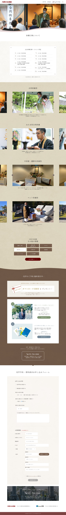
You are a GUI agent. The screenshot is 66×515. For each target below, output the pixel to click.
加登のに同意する (34, 476)
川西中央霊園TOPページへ (33, 259)
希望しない (24, 401)
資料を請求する (44, 336)
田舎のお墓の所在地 (19, 405)
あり (18, 394)
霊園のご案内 (20, 245)
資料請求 (49, 1)
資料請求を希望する (21, 388)
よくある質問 (33, 253)
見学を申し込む (44, 317)
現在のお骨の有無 (19, 392)
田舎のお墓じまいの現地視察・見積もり (24, 399)
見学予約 (44, 1)
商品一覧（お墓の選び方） (33, 245)
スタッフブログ (20, 253)
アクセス (46, 245)
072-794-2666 (34, 493)
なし (21, 394)
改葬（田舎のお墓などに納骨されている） (31, 394)
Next (53, 102)
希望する (19, 401)
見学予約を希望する (21, 384)
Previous (12, 102)
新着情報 (46, 249)
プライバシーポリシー (33, 476)
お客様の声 (33, 249)
